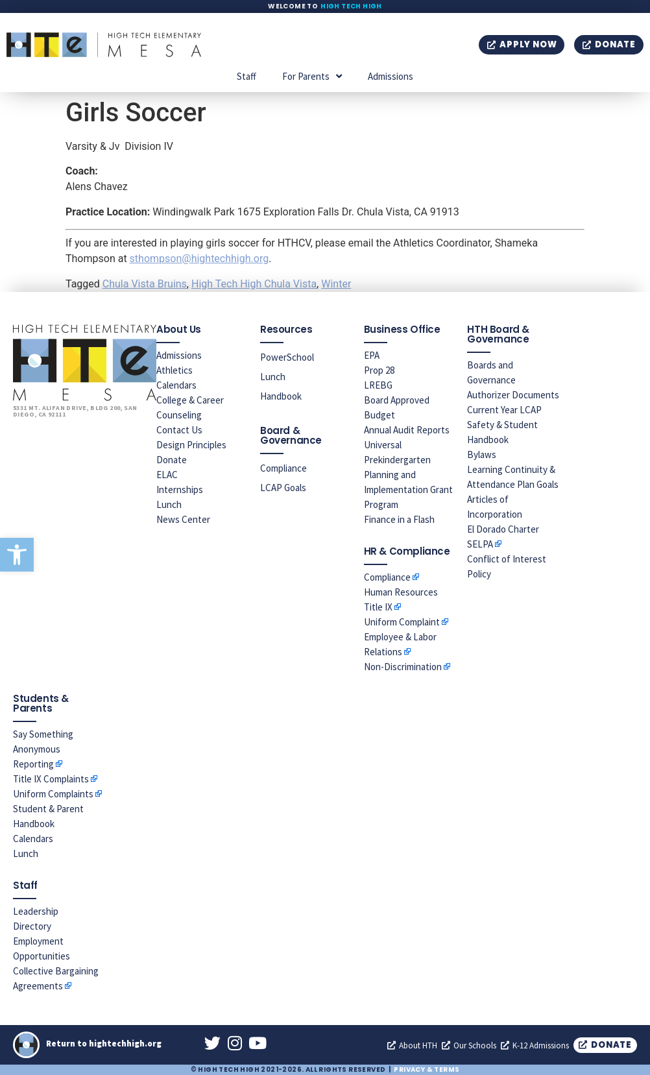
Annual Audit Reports (407, 430)
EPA (371, 355)
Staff (246, 76)
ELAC (167, 474)
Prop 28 (379, 370)
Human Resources (401, 592)
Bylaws (481, 454)
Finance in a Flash (399, 519)
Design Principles (191, 445)
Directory (32, 926)
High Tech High (351, 6)
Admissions (390, 76)
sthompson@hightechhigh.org (199, 258)
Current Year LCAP (504, 410)
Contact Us (179, 430)
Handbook (281, 396)
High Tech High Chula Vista (254, 284)
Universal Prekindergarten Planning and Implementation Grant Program (408, 475)
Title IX (378, 607)
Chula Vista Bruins (144, 284)
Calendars (176, 385)
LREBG (378, 385)
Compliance (283, 468)
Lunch (169, 504)
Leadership (35, 911)
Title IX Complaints (51, 779)
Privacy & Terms (426, 1069)
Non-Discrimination (403, 666)
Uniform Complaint (402, 622)
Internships (179, 489)
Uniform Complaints (53, 794)
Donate (171, 459)
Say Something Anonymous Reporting (43, 749)
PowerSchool (287, 357)
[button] (17, 555)
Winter (336, 284)
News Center (183, 519)
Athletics (174, 370)
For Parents (312, 76)
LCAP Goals (283, 487)
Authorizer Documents (513, 395)
